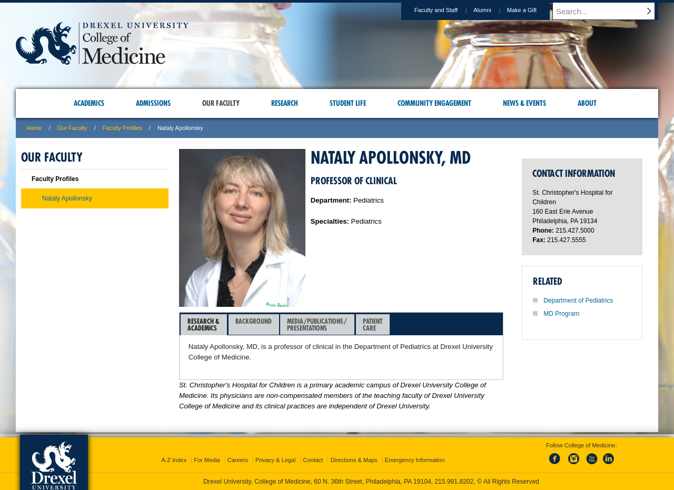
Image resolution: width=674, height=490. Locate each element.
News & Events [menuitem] (524, 103)
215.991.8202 (453, 481)
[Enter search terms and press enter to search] (610, 11)
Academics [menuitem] (89, 103)
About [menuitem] (587, 103)
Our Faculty (72, 128)
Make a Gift (532, 10)
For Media (207, 460)
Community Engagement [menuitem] (434, 103)
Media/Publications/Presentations (317, 324)
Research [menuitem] (284, 103)
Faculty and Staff (446, 10)
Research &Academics (203, 324)
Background (253, 324)
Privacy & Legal (275, 460)
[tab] (204, 324)
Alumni (492, 10)
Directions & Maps (353, 460)
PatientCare (372, 324)
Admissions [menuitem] (153, 103)
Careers (237, 460)
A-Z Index (173, 460)
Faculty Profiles (122, 128)
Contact (313, 460)
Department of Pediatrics (578, 300)
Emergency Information (415, 460)
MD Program (561, 313)
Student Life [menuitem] (348, 103)
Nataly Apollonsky (67, 198)
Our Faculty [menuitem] (221, 103)
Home (34, 128)
